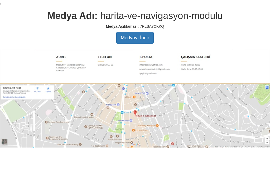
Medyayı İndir (135, 37)
